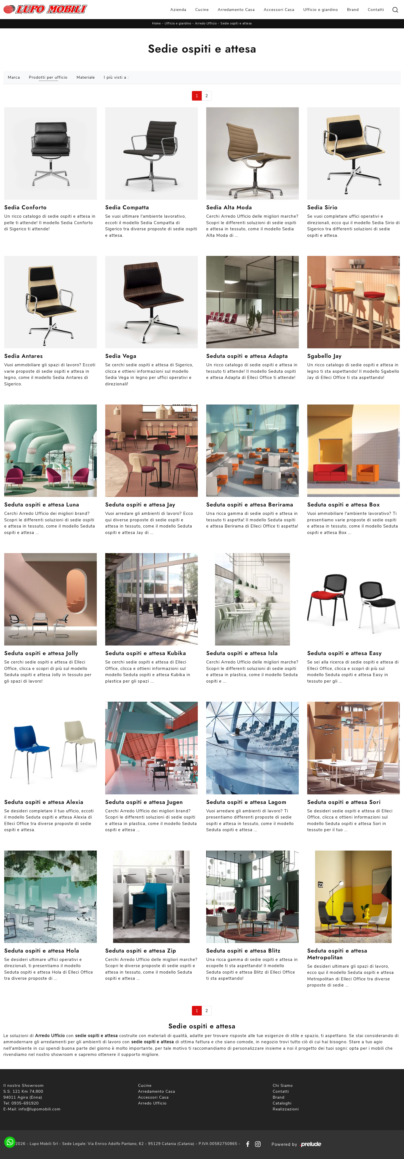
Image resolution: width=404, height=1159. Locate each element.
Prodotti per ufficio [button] (48, 77)
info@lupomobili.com (40, 1109)
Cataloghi (282, 1103)
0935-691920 (25, 1103)
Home (156, 23)
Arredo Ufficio (206, 23)
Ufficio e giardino (320, 9)
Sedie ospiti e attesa (236, 23)
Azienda (178, 9)
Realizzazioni (286, 1109)
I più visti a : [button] (116, 77)
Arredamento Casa (236, 9)
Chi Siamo (283, 1085)
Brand (353, 9)
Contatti (376, 9)
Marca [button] (14, 77)
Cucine (202, 9)
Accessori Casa (279, 9)
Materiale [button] (86, 77)
